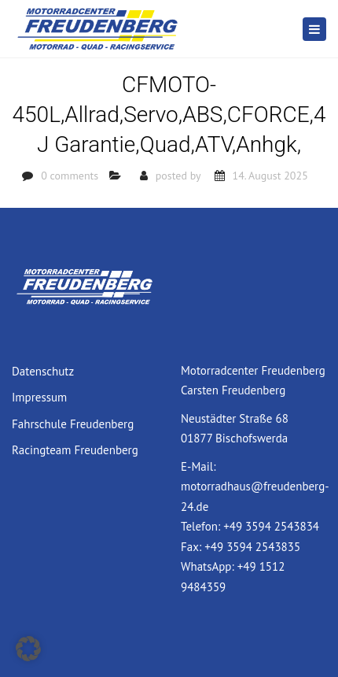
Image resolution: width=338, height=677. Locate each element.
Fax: (192, 546)
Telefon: (202, 526)
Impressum (39, 397)
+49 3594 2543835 (252, 546)
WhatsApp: (209, 566)
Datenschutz (43, 371)
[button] (28, 648)
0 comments (69, 175)
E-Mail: (198, 466)
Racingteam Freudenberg (75, 449)
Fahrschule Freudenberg (73, 423)
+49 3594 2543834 (271, 526)
